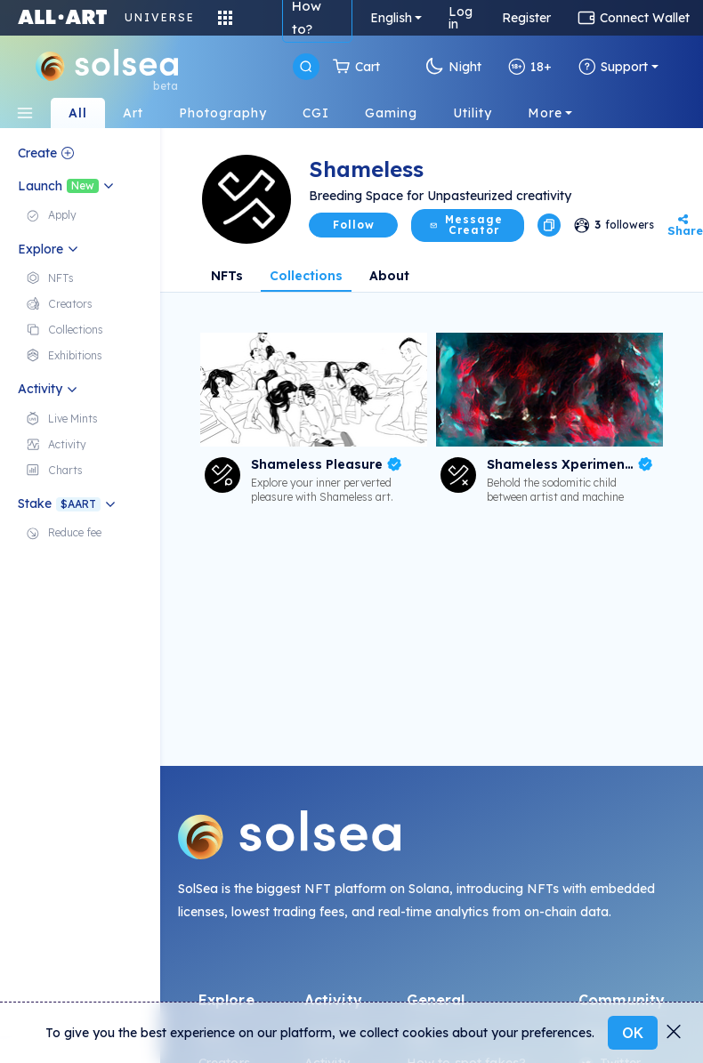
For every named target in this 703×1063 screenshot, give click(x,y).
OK (632, 1033)
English (391, 18)
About (389, 276)
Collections (306, 276)
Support (613, 67)
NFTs (227, 276)
